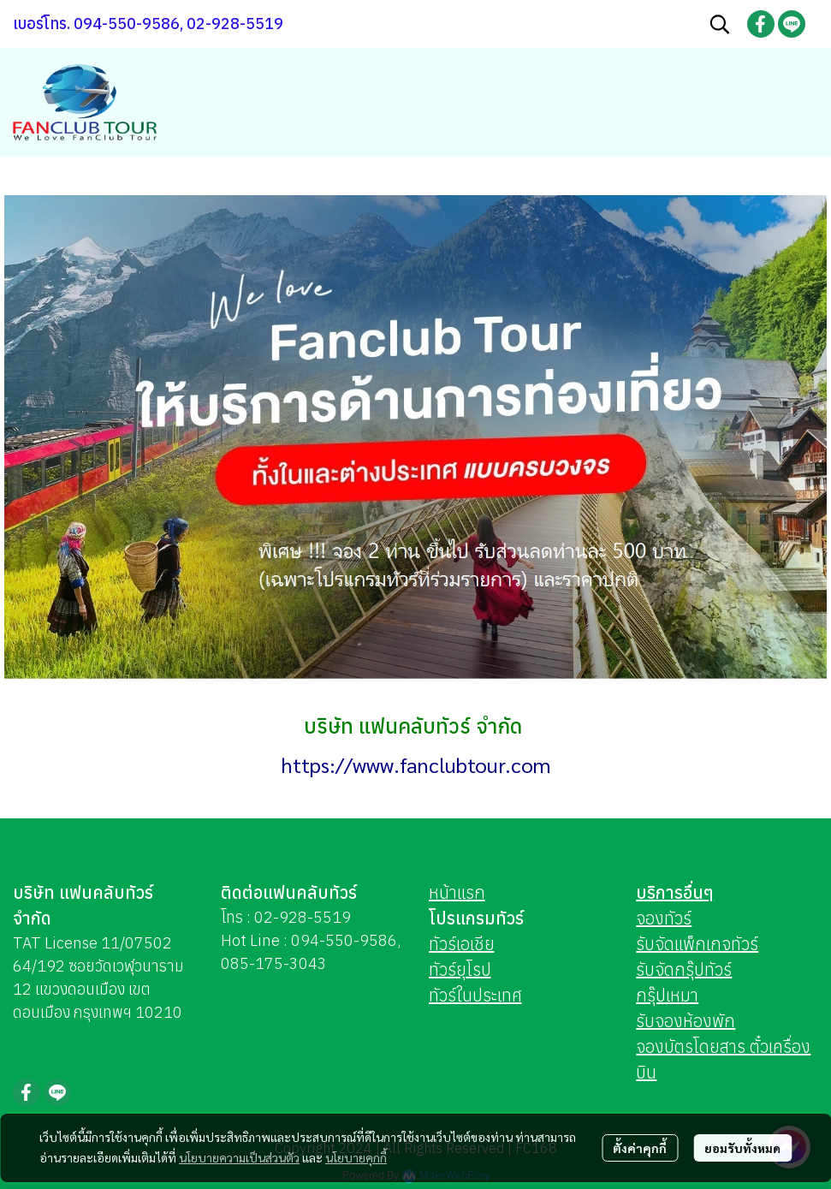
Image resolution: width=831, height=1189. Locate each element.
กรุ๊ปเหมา (667, 995)
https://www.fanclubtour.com (416, 764)
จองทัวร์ (664, 918)
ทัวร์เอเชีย (462, 943)
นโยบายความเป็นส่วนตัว (239, 1157)
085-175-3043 (274, 963)
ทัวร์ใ (445, 995)
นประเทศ (492, 995)
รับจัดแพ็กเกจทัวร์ (697, 943)
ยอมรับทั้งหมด (742, 1148)
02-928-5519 (302, 917)
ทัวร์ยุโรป (460, 969)
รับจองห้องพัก (685, 1020)
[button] (719, 24)
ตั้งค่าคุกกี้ (640, 1148)
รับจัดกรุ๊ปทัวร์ (684, 969)
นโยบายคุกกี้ (356, 1157)
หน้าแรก (457, 892)
